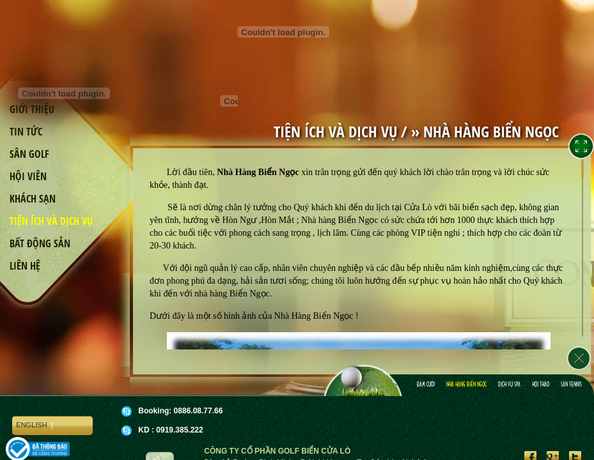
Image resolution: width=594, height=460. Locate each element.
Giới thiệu (32, 109)
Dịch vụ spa (509, 384)
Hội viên (28, 176)
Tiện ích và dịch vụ (51, 221)
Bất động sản (40, 243)
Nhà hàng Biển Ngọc (466, 384)
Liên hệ (25, 266)
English (31, 425)
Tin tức (26, 132)
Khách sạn (33, 199)
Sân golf (29, 154)
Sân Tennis (571, 384)
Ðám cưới (426, 384)
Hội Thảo (540, 384)
